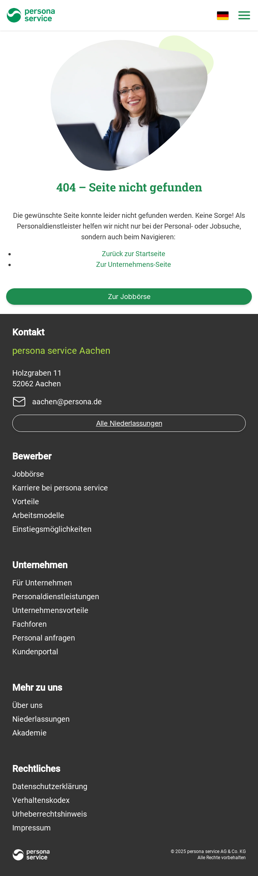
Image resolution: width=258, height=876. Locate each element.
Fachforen (29, 624)
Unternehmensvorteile (50, 610)
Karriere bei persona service (60, 487)
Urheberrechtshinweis (49, 814)
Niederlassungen (41, 719)
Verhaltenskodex (41, 800)
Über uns (27, 705)
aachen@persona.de (67, 401)
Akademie (29, 732)
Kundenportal (35, 651)
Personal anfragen (43, 637)
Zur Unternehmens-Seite (133, 264)
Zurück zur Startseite (133, 254)
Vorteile (25, 501)
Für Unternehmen (42, 582)
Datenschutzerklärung (49, 786)
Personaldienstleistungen (55, 596)
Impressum (31, 827)
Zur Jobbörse (129, 297)
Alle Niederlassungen (129, 423)
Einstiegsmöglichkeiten (51, 529)
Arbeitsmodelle (38, 515)
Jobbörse (28, 474)
